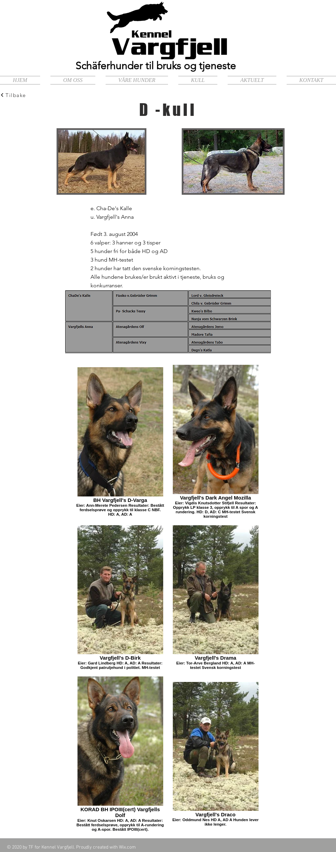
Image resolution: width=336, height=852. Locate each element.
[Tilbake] (24, 95)
